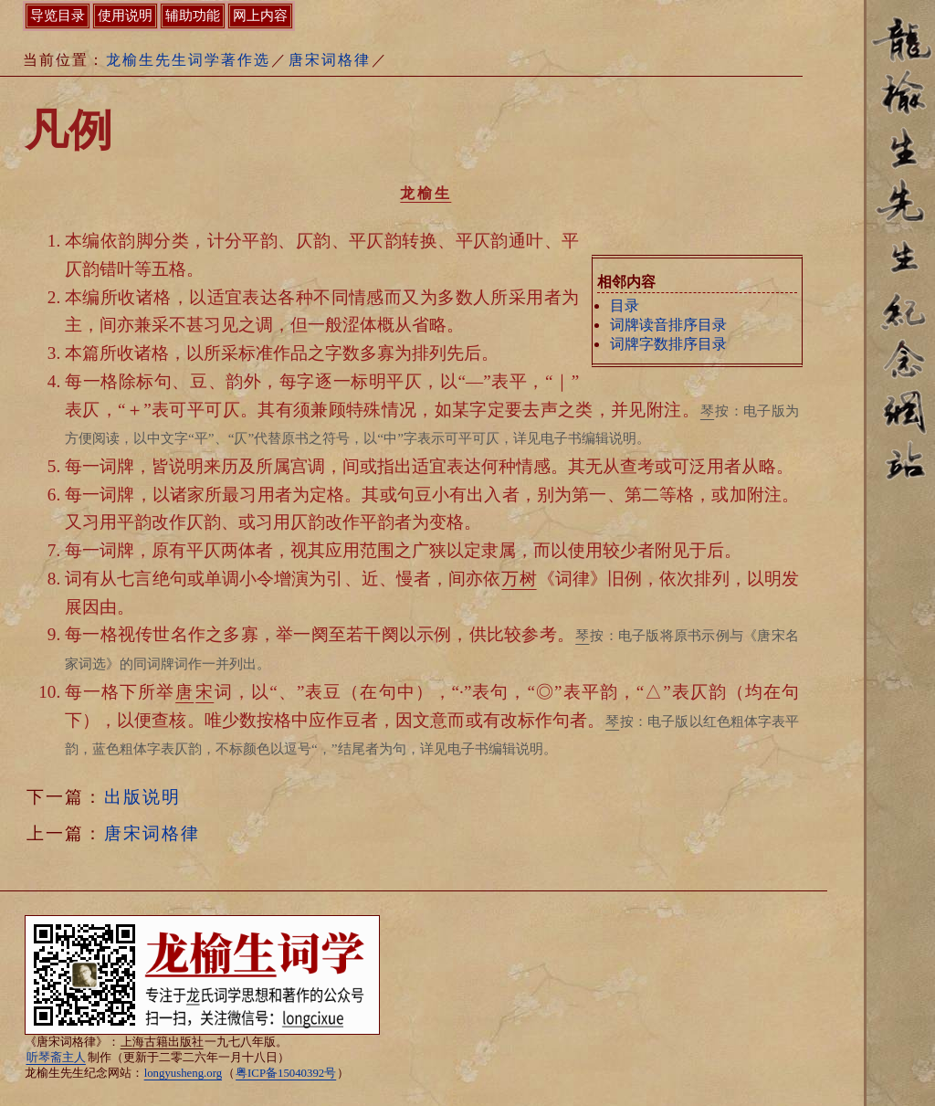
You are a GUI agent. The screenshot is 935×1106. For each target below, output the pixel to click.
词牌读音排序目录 (668, 324)
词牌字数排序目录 (668, 344)
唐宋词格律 (330, 60)
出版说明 (142, 796)
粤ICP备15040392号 (286, 1073)
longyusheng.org (183, 1073)
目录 (624, 305)
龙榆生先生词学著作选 (188, 60)
